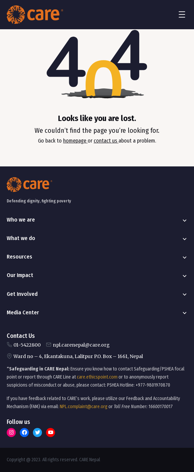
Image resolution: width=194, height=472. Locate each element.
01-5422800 (27, 345)
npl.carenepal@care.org (81, 345)
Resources (19, 256)
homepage (75, 140)
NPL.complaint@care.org (83, 406)
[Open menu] (182, 14)
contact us (106, 140)
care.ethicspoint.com (97, 377)
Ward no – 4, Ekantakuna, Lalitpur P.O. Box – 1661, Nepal (78, 356)
